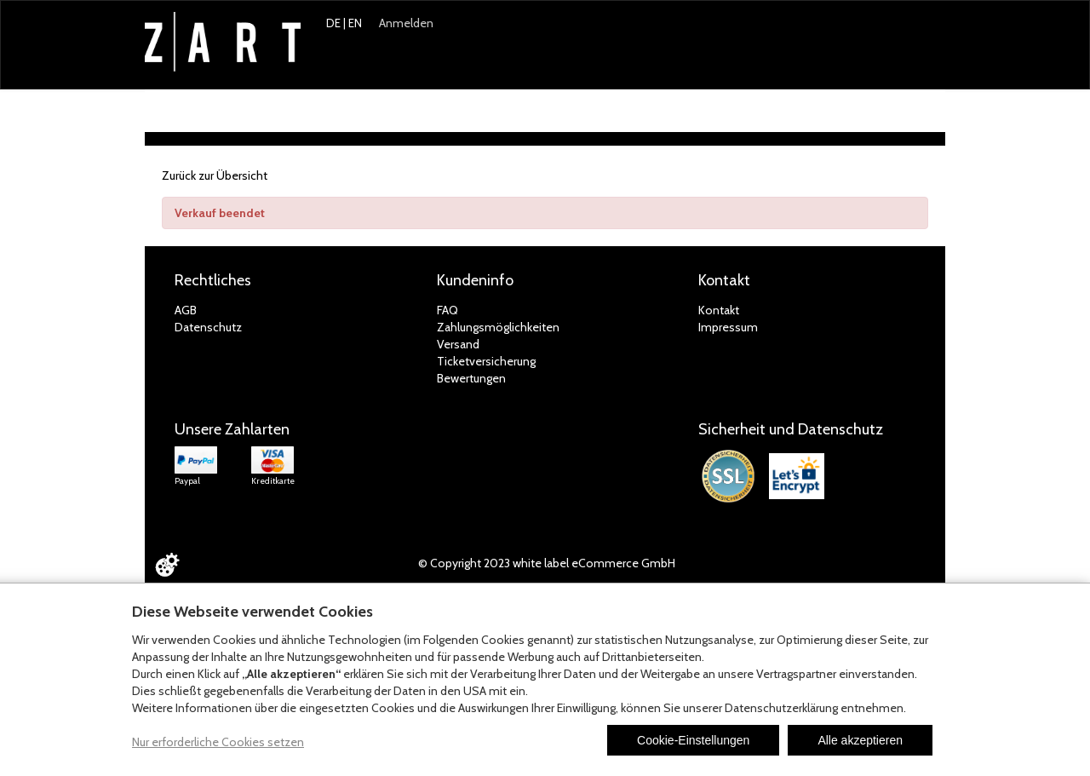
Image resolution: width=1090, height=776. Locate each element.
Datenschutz (208, 327)
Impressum (728, 327)
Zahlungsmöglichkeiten (498, 327)
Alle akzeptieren (860, 740)
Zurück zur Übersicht (214, 175)
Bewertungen (471, 378)
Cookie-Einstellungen (693, 740)
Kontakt (718, 310)
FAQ (447, 310)
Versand (458, 344)
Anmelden (406, 23)
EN (355, 23)
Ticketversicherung (486, 361)
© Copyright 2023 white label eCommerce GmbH (546, 563)
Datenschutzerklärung (781, 708)
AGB (186, 310)
